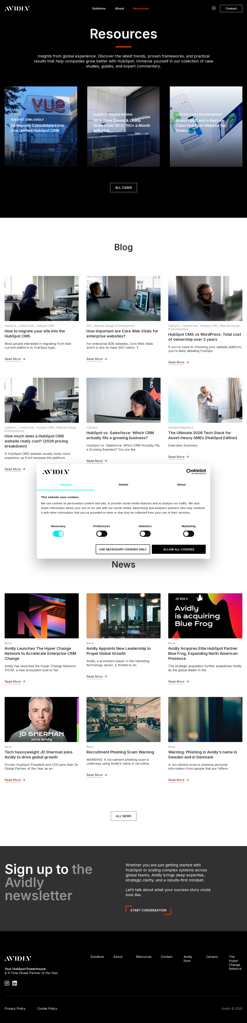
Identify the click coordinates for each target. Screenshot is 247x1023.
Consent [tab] (66, 484)
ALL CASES (123, 188)
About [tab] (181, 484)
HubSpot (11, 325)
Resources (141, 9)
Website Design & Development (114, 325)
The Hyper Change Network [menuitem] (235, 963)
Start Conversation (148, 910)
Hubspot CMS (45, 325)
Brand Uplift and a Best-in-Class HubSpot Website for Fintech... (201, 125)
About (119, 9)
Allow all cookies (178, 549)
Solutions (99, 9)
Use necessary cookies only (122, 549)
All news (123, 816)
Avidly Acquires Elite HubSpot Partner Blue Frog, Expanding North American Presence (203, 653)
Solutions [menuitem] (97, 957)
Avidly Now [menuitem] (188, 959)
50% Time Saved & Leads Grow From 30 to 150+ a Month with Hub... (121, 125)
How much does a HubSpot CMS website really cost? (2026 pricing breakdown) (36, 441)
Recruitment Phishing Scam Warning (120, 752)
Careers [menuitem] (212, 957)
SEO (89, 325)
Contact (231, 8)
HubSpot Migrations (180, 427)
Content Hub (26, 325)
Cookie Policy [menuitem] (47, 1008)
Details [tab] (123, 484)
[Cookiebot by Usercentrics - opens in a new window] (189, 472)
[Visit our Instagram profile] (7, 983)
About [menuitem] (117, 957)
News (8, 643)
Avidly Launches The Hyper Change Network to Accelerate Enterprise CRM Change (40, 653)
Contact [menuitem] (166, 957)
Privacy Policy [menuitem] (15, 1008)
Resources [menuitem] (144, 957)
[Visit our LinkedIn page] (14, 983)
